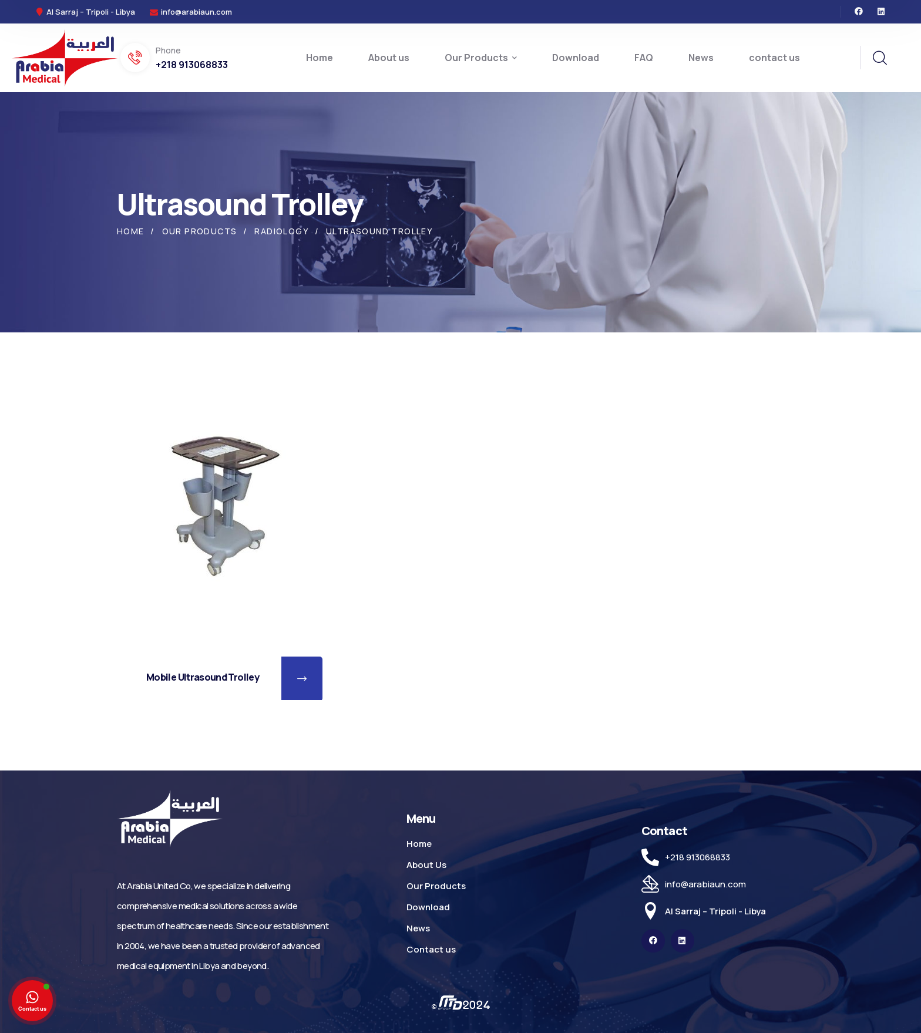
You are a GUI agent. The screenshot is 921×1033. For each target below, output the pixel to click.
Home (130, 231)
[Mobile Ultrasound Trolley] (225, 505)
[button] (301, 679)
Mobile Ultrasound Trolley (202, 677)
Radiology (281, 231)
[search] (879, 58)
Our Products (199, 231)
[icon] (859, 12)
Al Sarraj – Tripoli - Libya (715, 911)
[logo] (64, 57)
